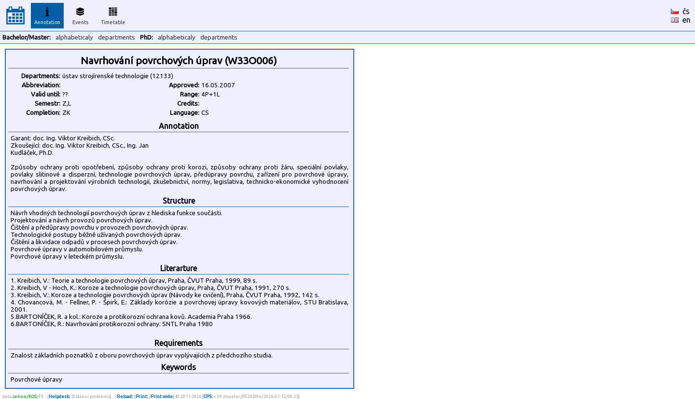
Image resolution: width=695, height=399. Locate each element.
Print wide (162, 396)
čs (686, 11)
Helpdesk (59, 396)
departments (116, 37)
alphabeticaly (74, 37)
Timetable (113, 14)
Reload (124, 396)
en (686, 19)
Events (80, 14)
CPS (207, 396)
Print (141, 396)
